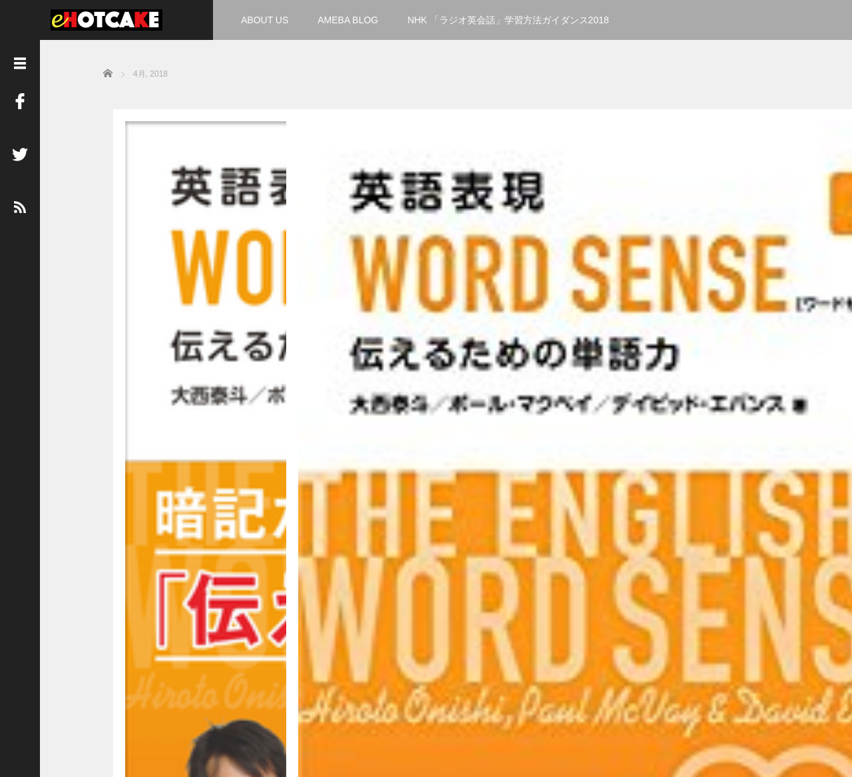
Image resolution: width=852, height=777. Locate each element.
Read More (230, 491)
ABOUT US (264, 20)
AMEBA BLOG (348, 20)
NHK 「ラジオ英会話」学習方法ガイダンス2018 (508, 20)
